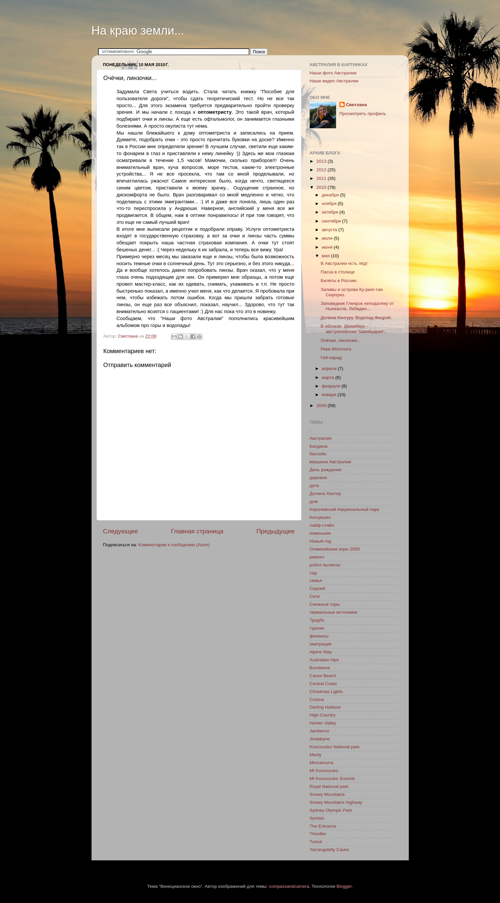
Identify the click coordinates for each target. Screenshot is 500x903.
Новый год (320, 541)
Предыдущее (275, 531)
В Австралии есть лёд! (344, 263)
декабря (331, 194)
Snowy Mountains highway (336, 802)
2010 (321, 187)
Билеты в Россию (339, 280)
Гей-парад (331, 357)
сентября (332, 221)
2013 (321, 161)
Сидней (318, 588)
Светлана (356, 104)
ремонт (317, 556)
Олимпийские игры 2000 (335, 549)
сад (313, 572)
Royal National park (329, 786)
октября (330, 212)
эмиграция (320, 643)
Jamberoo (319, 730)
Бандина (318, 446)
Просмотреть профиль (362, 113)
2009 (321, 405)
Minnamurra (321, 762)
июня (328, 247)
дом (314, 501)
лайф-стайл (322, 525)
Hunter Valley (323, 722)
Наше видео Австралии (334, 80)
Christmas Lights (326, 691)
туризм (317, 628)
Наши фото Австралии (333, 72)
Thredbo (318, 833)
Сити (315, 596)
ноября (330, 203)
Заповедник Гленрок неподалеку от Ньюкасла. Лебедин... (357, 306)
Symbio (317, 818)
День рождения (325, 469)
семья (316, 580)
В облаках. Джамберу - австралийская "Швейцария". (353, 329)
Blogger (344, 886)
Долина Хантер (325, 493)
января (330, 394)
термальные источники (333, 612)
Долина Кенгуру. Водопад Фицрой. (356, 317)
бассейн (318, 453)
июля (328, 238)
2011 (321, 178)
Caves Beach (323, 675)
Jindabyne (320, 738)
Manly (316, 754)
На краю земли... (138, 30)
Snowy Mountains (327, 794)
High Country (323, 715)
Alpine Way (321, 651)
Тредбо (317, 620)
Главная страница (197, 531)
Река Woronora (336, 349)
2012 (321, 169)
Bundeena (320, 667)
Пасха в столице (338, 271)
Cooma (317, 699)
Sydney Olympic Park (331, 810)
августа (330, 229)
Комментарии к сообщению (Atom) (174, 544)
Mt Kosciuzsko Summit (332, 778)
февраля (332, 386)
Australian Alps (324, 659)
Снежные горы (325, 604)
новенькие (320, 533)
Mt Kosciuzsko (324, 770)
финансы (319, 636)
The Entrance (323, 826)
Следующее (120, 531)
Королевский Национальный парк (344, 509)
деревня (318, 477)
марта (328, 377)
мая (326, 255)
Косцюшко (320, 517)
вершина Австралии (330, 461)
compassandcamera (289, 886)
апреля (330, 368)
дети (314, 485)
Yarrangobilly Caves (329, 849)
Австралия (321, 438)
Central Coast (323, 683)
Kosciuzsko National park (335, 746)
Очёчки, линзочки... (341, 340)
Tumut (316, 841)
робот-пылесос (325, 564)
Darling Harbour (325, 707)
